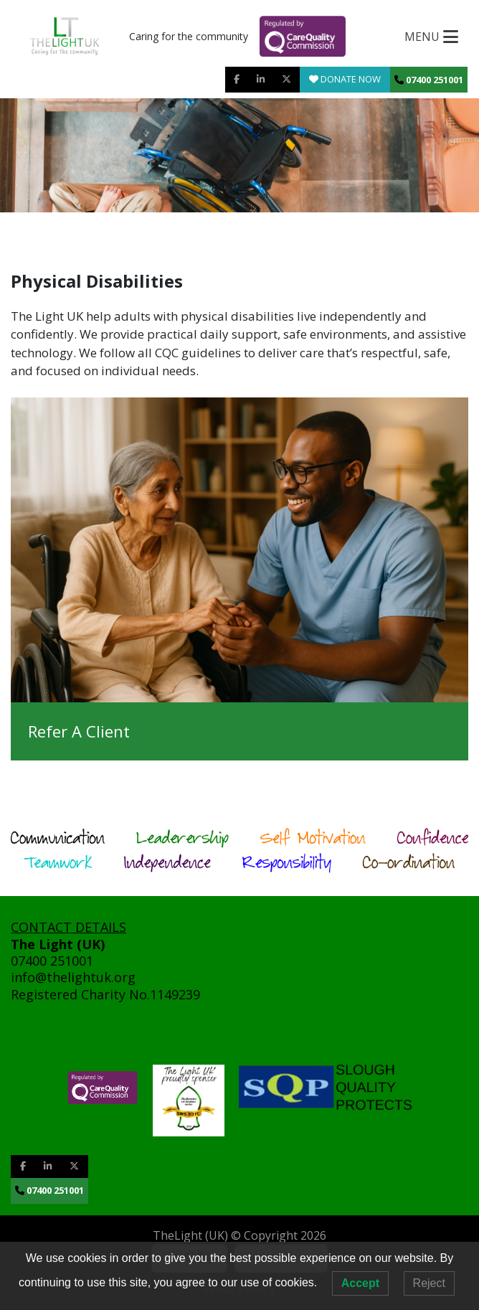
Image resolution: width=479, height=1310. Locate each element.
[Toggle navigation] (431, 36)
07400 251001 (428, 79)
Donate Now (345, 78)
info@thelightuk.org (75, 977)
